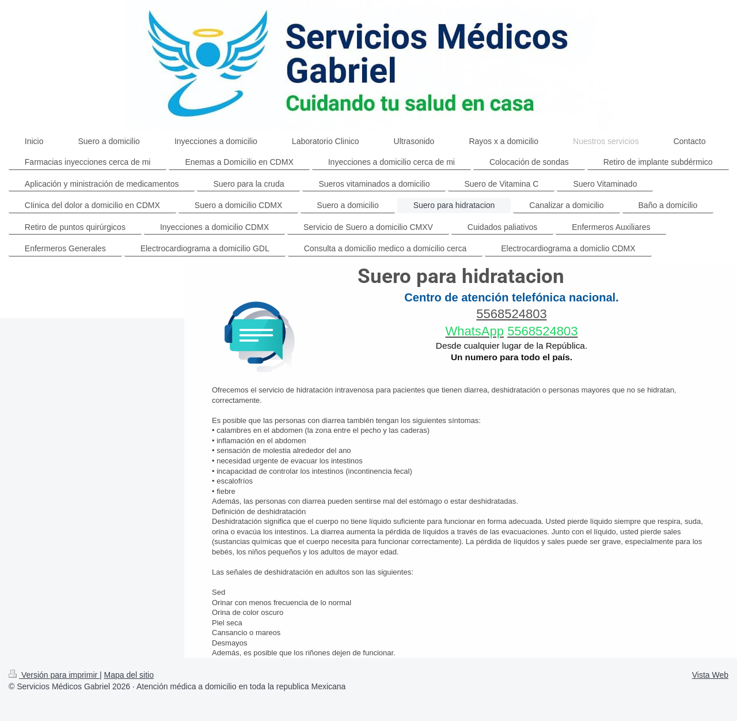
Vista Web (710, 675)
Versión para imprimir (54, 675)
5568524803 (511, 314)
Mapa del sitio (129, 675)
